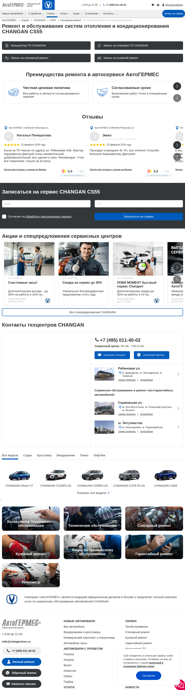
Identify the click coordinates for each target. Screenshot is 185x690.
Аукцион (69, 659)
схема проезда (127, 379)
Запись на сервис (173, 13)
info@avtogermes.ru (16, 641)
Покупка (69, 654)
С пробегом (35, 13)
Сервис (51, 13)
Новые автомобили (13, 13)
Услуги (64, 13)
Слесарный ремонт (137, 632)
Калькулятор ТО (135, 648)
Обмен (68, 676)
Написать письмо (114, 355)
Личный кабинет (23, 661)
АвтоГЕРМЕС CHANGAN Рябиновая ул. (29, 127)
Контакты (108, 13)
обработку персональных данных (48, 216)
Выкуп (68, 665)
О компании (92, 13)
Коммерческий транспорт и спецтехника (89, 637)
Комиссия (70, 670)
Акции (76, 13)
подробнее (146, 379)
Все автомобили (74, 626)
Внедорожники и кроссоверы (82, 632)
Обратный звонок (153, 355)
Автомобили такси (75, 643)
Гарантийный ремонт (138, 643)
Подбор (68, 681)
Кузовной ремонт (136, 637)
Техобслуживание (136, 626)
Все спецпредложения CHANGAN (92, 312)
